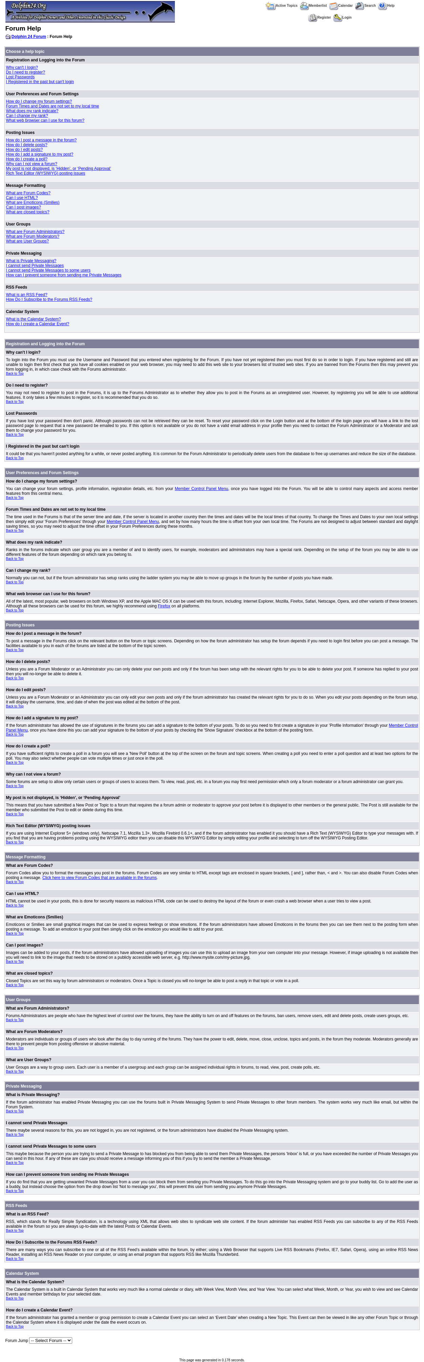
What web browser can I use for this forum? (45, 120)
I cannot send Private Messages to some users (48, 270)
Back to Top (15, 373)
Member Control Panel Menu (201, 488)
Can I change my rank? (27, 115)
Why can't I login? (22, 67)
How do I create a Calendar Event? (37, 324)
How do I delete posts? (26, 144)
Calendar (341, 5)
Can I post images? (23, 207)
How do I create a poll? (27, 159)
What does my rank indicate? (32, 111)
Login (342, 17)
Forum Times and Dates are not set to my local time (52, 106)
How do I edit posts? (24, 149)
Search (365, 5)
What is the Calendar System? (33, 319)
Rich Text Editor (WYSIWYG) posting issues (45, 173)
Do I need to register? (25, 72)
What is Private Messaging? (31, 260)
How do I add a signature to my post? (40, 154)
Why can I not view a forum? (31, 163)
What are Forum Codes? (28, 193)
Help (386, 5)
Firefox (164, 606)
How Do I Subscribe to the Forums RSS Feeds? (49, 299)
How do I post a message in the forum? (41, 140)
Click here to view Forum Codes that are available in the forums (99, 877)
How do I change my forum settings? (39, 101)
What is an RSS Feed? (26, 294)
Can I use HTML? (22, 197)
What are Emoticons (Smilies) (33, 202)
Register (319, 17)
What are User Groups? (27, 241)
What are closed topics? (27, 212)
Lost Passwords (20, 77)
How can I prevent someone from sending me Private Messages (64, 275)
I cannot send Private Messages (35, 265)
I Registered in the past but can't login (40, 81)
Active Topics (281, 5)
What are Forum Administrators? (35, 231)
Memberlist (313, 5)
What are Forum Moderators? (32, 236)
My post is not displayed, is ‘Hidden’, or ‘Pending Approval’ (58, 168)
